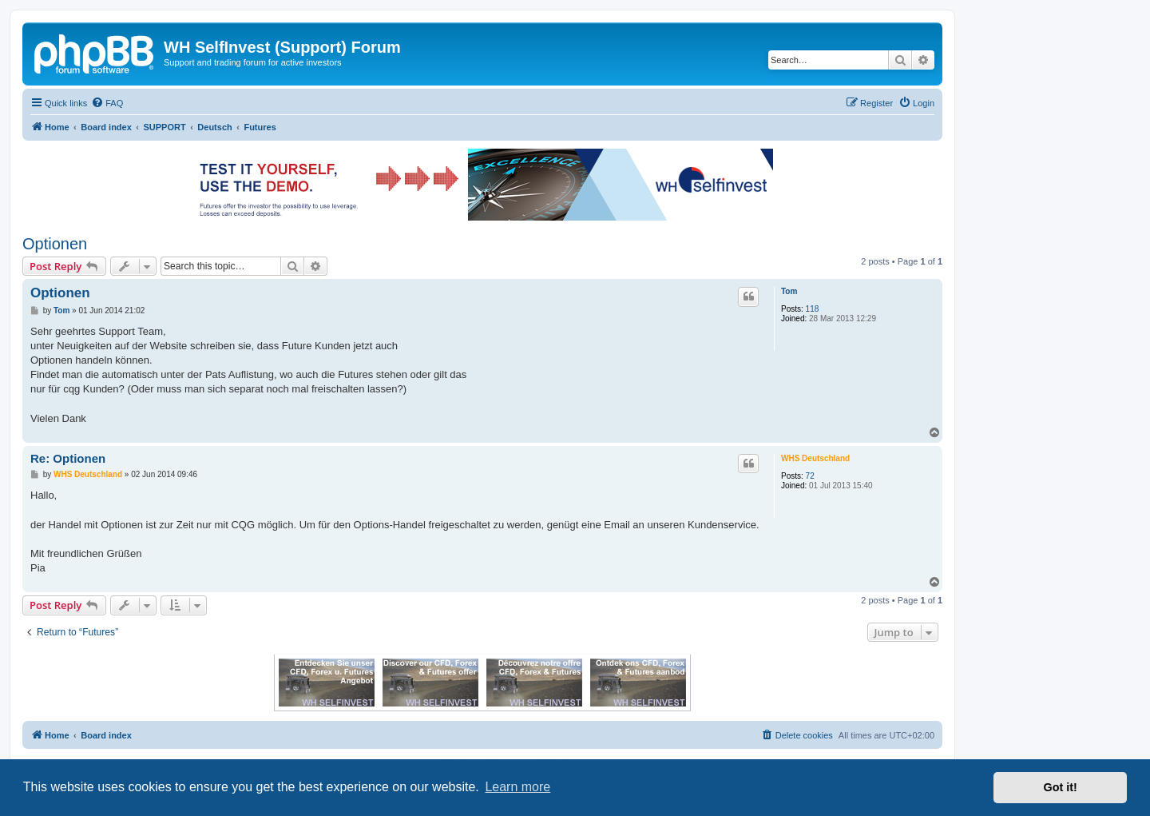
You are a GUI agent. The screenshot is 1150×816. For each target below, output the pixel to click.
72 (810, 476)
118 (812, 309)
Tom (789, 291)
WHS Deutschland (815, 458)
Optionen (54, 244)
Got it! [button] (1060, 787)
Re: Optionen (67, 458)
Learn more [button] (517, 787)
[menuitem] (107, 103)
